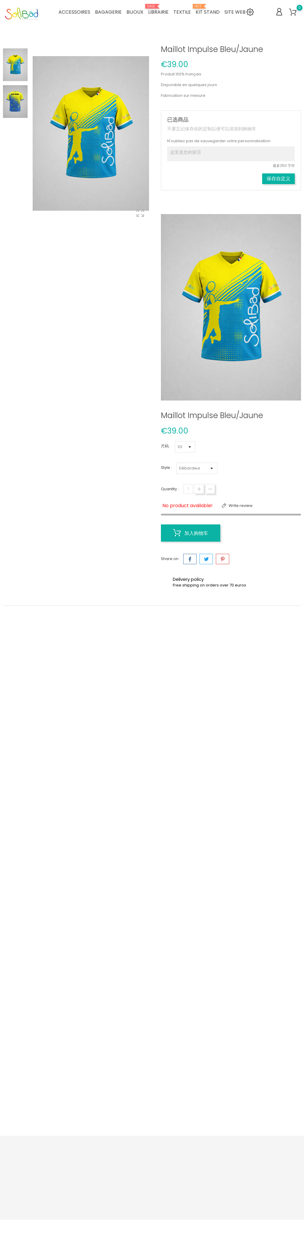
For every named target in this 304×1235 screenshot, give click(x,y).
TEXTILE (182, 11)
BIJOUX (134, 11)
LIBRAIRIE (158, 9)
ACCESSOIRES (74, 11)
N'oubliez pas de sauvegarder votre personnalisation (218, 141)
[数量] (188, 489)
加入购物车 (190, 533)
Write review (240, 505)
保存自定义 (278, 178)
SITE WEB (235, 11)
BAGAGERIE (108, 11)
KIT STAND (208, 9)
